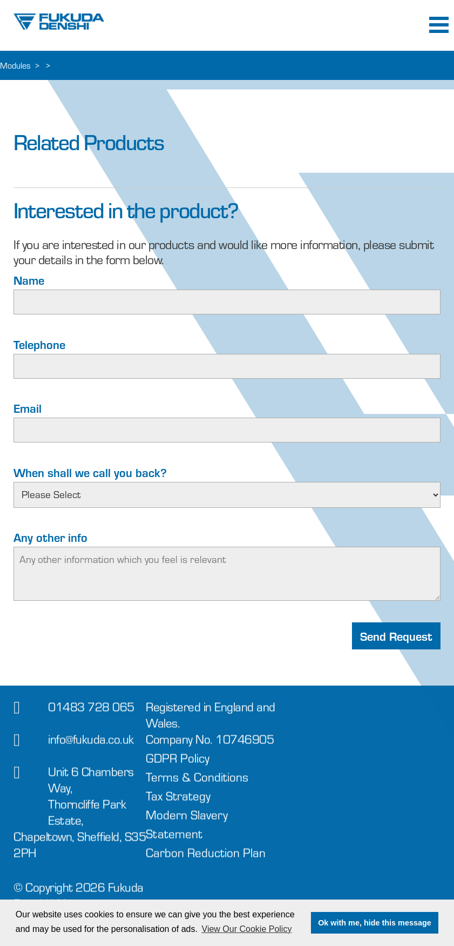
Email (27, 408)
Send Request (396, 636)
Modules (15, 65)
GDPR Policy (177, 765)
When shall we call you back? (90, 472)
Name (28, 280)
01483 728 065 (91, 714)
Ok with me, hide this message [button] (374, 922)
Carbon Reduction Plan (206, 860)
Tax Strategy (178, 803)
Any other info (50, 537)
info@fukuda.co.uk (91, 746)
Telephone (39, 344)
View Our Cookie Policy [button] (247, 929)
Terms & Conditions (197, 784)
